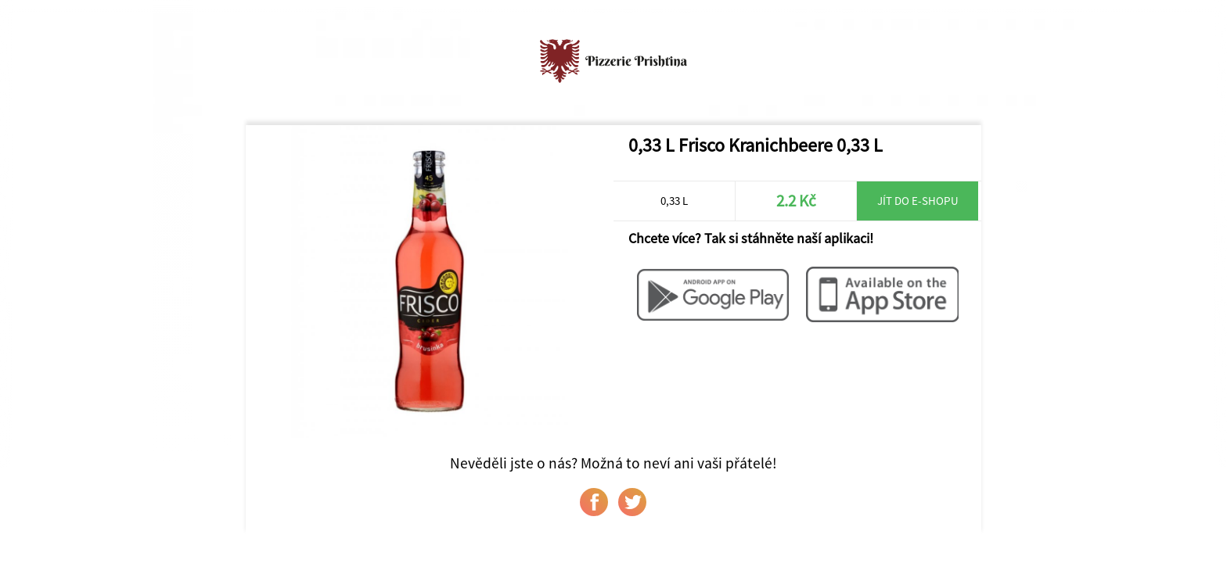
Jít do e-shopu (918, 200)
